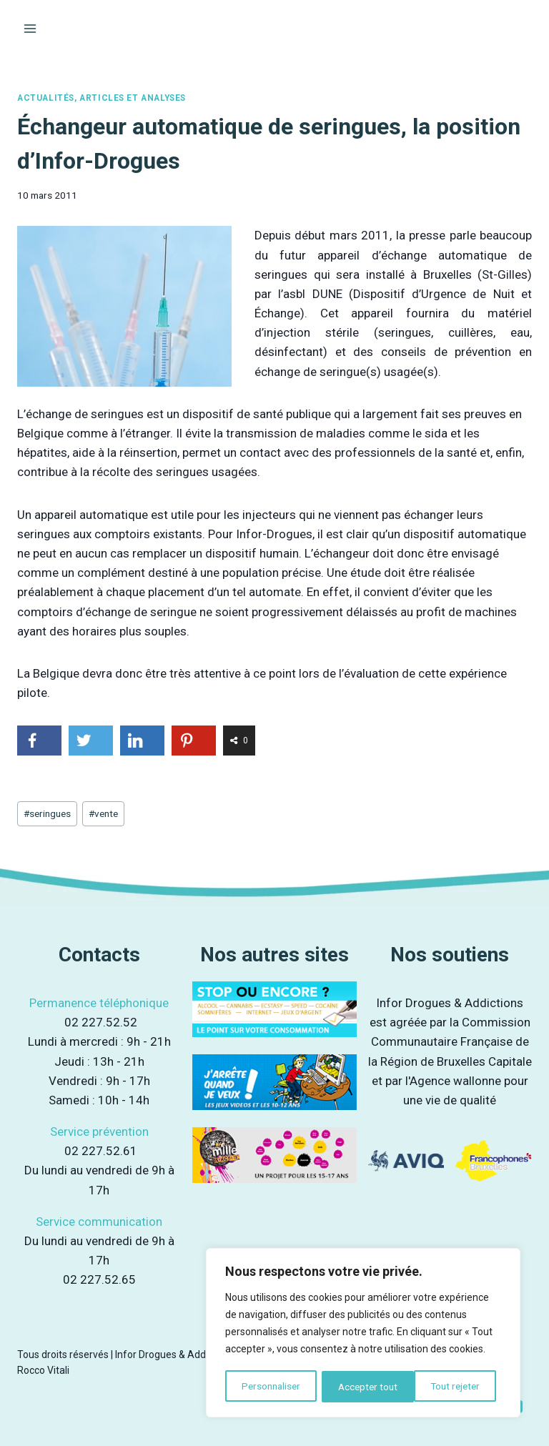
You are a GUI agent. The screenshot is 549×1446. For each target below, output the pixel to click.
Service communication (99, 1221)
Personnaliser (270, 1386)
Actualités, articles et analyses (101, 98)
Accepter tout (456, 1386)
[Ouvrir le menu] (30, 28)
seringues (47, 813)
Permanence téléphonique (99, 1003)
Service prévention (99, 1131)
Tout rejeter (363, 1386)
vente (103, 813)
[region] (363, 1333)
